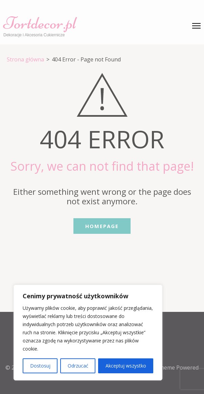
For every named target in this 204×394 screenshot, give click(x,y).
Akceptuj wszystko (126, 365)
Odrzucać (78, 365)
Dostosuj (40, 365)
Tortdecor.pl (39, 23)
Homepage (102, 226)
